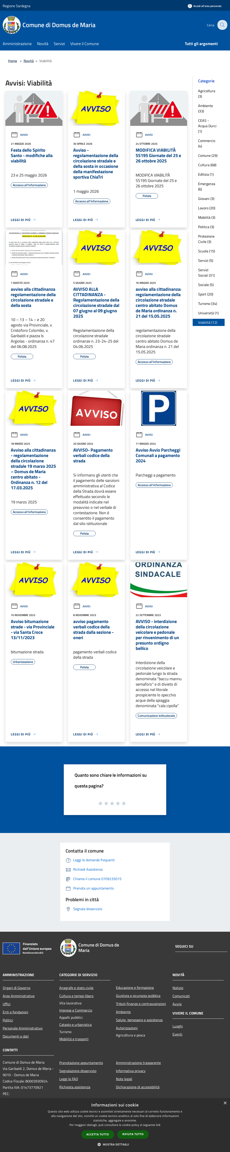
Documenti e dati (16, 1036)
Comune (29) (207, 155)
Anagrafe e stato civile (76, 987)
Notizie (177, 987)
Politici (8, 1020)
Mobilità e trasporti (73, 1039)
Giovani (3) (206, 198)
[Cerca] (222, 25)
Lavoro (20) (206, 208)
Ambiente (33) (205, 108)
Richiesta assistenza (74, 1087)
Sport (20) (205, 294)
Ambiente (123, 1011)
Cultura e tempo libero (76, 996)
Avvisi (19, 135)
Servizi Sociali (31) (206, 272)
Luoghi (177, 1026)
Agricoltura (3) (206, 93)
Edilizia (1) (206, 174)
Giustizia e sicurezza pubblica (138, 995)
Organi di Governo (16, 987)
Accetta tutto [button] (97, 1134)
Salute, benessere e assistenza (139, 1020)
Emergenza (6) (206, 186)
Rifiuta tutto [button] (133, 1134)
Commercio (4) (206, 143)
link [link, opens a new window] (158, 1125)
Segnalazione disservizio (77, 1070)
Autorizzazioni (127, 1028)
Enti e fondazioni (15, 1012)
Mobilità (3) (206, 217)
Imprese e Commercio (75, 1010)
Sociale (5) (206, 284)
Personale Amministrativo (22, 1028)
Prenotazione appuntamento (81, 1062)
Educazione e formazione (135, 987)
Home (12, 60)
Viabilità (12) (207, 322)
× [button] (225, 1103)
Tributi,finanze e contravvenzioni (141, 1003)
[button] (115, 1144)
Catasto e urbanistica (75, 1024)
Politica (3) (206, 227)
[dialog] (115, 1125)
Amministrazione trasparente (138, 1062)
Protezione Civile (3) (206, 239)
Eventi (177, 1034)
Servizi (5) (205, 260)
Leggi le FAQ (68, 1079)
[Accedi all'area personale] (204, 6)
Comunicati (181, 996)
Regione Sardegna (16, 6)
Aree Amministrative (19, 996)
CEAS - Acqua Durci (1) (207, 126)
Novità (29, 60)
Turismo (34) (207, 303)
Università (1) (208, 313)
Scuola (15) (206, 251)
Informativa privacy (131, 1070)
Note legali (124, 1079)
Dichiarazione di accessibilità (137, 1087)
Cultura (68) (207, 165)
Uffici (7, 1004)
